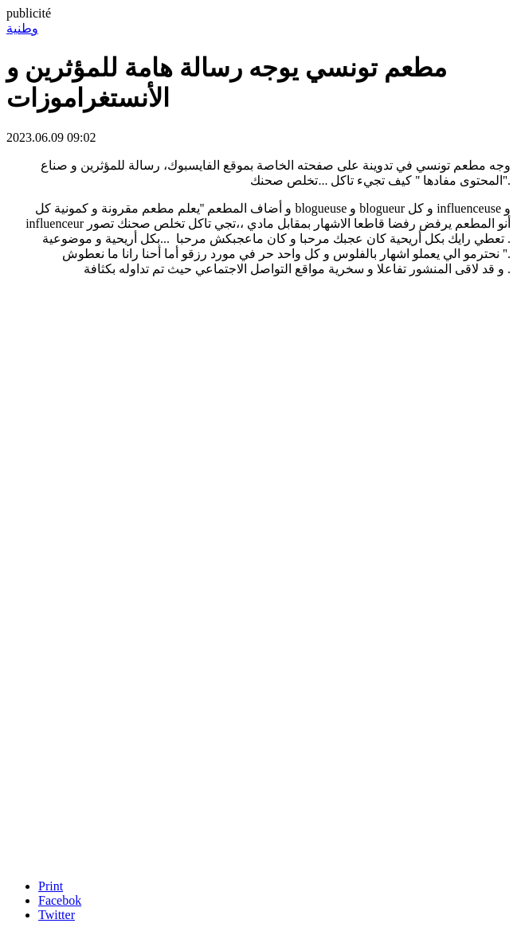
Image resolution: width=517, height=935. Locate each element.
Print (50, 886)
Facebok (59, 900)
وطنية (22, 28)
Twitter (56, 914)
